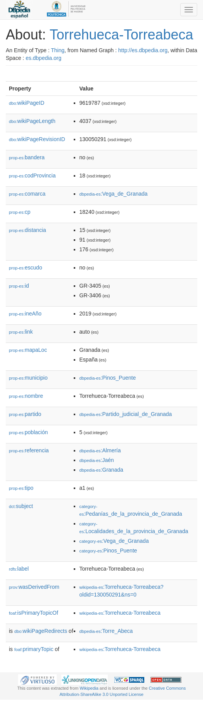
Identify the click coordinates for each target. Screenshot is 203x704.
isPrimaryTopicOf (33, 613)
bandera (26, 157)
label (19, 569)
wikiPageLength (32, 121)
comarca (27, 194)
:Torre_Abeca (106, 631)
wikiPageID (26, 103)
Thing (57, 50)
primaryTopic (33, 649)
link (21, 332)
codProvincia (32, 175)
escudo (25, 267)
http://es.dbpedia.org (142, 50)
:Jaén (97, 460)
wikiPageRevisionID (37, 139)
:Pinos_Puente (108, 378)
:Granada (101, 470)
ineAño (25, 313)
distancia (27, 230)
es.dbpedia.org (43, 58)
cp (19, 212)
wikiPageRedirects (40, 631)
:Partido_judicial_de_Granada (126, 414)
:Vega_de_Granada (114, 194)
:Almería (100, 450)
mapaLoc (28, 350)
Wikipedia (89, 688)
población (28, 432)
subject (21, 506)
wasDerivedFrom (34, 587)
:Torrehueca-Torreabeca (120, 613)
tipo (21, 488)
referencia (29, 450)
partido (25, 414)
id (19, 286)
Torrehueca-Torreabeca (121, 35)
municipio (28, 378)
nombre (26, 396)
